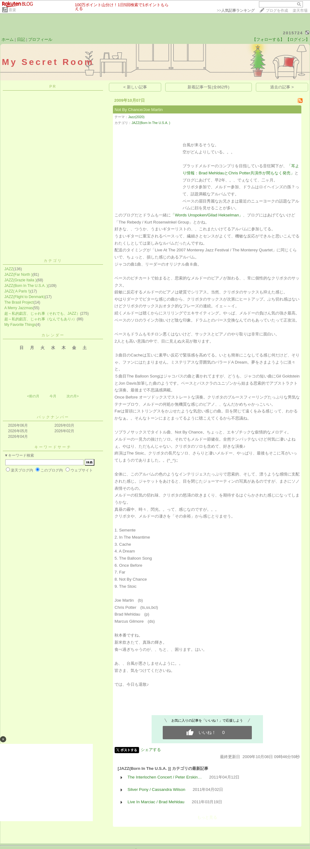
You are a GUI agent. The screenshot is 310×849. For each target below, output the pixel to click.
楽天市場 (300, 10)
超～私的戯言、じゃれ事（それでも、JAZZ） (42, 313)
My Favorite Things (20, 324)
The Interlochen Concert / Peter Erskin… (164, 777)
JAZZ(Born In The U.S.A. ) (26, 286)
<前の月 (33, 396)
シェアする (151, 749)
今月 (53, 396)
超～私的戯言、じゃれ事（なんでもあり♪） (40, 319)
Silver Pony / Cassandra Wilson (156, 789)
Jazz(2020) (136, 117)
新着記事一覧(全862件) (208, 87)
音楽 (12, 10)
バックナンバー (53, 417)
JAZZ (8, 269)
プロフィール (40, 39)
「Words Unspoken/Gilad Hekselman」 (207, 215)
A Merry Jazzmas (18, 308)
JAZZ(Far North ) (18, 274)
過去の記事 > (282, 87)
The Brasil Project (19, 302)
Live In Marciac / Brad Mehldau (155, 802)
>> (236, 10)
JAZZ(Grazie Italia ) (20, 280)
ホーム (8, 39)
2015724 (293, 33)
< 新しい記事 (135, 87)
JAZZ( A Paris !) (17, 291)
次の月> (73, 396)
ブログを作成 (277, 10)
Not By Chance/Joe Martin (138, 109)
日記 (21, 39)
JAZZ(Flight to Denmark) (24, 297)
